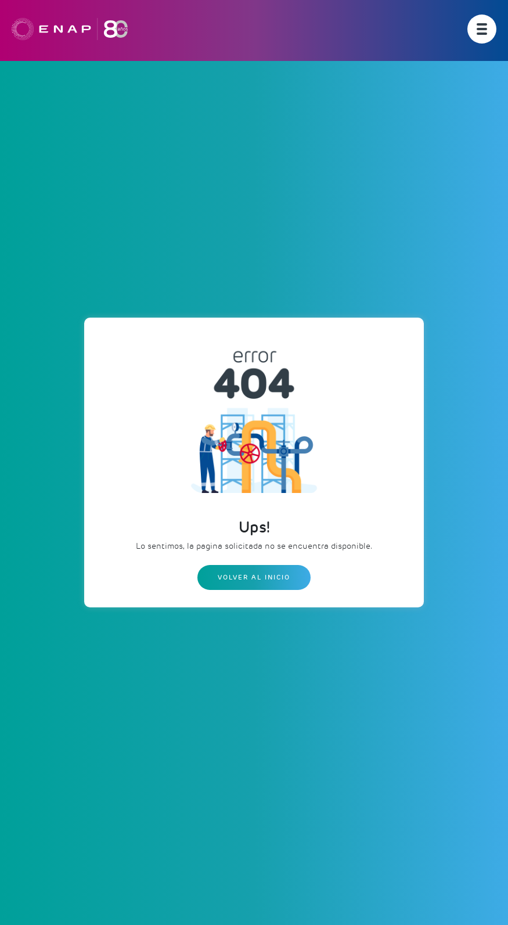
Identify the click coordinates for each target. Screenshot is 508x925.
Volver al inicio (254, 577)
